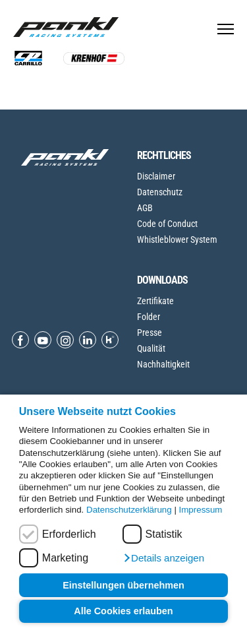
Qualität (151, 348)
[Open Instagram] (65, 339)
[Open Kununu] (110, 339)
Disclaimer (156, 176)
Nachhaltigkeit (163, 364)
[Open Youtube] (42, 339)
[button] (163, 558)
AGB (145, 208)
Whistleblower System (177, 239)
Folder (148, 316)
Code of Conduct (167, 223)
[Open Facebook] (20, 339)
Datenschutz (159, 192)
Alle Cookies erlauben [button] (123, 611)
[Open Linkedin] (87, 339)
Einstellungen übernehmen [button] (123, 585)
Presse (149, 332)
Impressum (201, 510)
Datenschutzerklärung (129, 510)
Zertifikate (155, 301)
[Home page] (68, 27)
